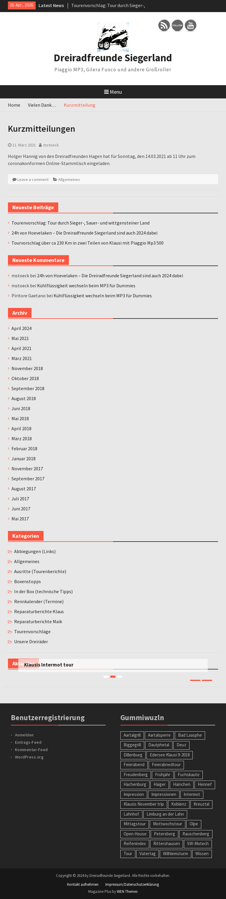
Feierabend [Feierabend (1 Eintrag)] (134, 764)
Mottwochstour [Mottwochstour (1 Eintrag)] (167, 824)
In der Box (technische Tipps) (43, 591)
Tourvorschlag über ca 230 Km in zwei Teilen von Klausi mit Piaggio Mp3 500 (87, 243)
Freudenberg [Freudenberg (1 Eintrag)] (136, 774)
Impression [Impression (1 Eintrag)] (134, 794)
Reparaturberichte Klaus (39, 611)
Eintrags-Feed (28, 742)
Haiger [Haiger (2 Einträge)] (160, 784)
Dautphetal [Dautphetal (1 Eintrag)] (158, 745)
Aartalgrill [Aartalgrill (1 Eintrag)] (132, 735)
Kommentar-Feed (31, 749)
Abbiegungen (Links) (35, 551)
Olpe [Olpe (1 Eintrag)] (194, 824)
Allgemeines (69, 179)
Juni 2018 (20, 408)
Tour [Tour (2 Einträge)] (128, 853)
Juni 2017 (20, 509)
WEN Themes (127, 891)
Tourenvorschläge (32, 631)
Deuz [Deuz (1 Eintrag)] (181, 745)
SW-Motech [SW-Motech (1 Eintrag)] (198, 843)
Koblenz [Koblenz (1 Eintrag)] (178, 804)
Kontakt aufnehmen (83, 884)
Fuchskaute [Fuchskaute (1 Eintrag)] (189, 774)
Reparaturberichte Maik (38, 621)
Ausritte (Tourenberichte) (40, 571)
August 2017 (23, 488)
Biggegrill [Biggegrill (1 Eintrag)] (132, 745)
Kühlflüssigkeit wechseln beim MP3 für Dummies (86, 285)
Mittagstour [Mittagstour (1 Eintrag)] (135, 824)
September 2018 (27, 388)
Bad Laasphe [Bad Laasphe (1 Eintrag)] (190, 735)
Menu (113, 91)
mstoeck (51, 145)
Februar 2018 (24, 448)
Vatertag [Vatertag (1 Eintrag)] (147, 853)
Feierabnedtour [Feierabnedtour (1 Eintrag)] (166, 764)
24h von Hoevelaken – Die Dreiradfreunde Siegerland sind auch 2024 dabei (84, 233)
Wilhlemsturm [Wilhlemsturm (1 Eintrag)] (175, 853)
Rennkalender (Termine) (39, 601)
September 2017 (27, 478)
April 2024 (21, 328)
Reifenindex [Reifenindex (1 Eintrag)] (135, 843)
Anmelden (24, 735)
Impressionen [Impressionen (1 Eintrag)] (163, 794)
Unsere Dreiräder (31, 641)
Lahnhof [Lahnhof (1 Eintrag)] (131, 814)
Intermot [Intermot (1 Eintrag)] (192, 794)
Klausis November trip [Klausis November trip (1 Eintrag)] (144, 804)
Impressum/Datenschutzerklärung (132, 884)
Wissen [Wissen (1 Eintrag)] (202, 853)
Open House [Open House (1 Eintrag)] (135, 834)
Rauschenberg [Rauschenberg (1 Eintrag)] (195, 834)
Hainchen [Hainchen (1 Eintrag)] (181, 784)
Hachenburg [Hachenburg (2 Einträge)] (135, 784)
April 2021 (21, 348)
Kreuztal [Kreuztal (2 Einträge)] (201, 804)
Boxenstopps (27, 581)
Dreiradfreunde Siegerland (113, 57)
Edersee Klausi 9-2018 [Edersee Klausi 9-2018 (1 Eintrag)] (170, 755)
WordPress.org (29, 757)
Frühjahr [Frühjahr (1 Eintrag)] (162, 774)
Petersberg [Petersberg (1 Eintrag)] (164, 834)
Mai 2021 (20, 338)
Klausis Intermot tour (49, 665)
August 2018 (23, 398)
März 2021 (21, 358)
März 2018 (21, 438)
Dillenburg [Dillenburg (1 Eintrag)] (133, 755)
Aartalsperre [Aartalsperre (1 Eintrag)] (159, 735)
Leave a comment (33, 179)
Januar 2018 (23, 458)
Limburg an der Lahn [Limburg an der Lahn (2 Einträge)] (165, 814)
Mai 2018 (20, 418)
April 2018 (21, 428)
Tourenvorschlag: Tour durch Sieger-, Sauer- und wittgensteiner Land (80, 223)
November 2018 (27, 368)
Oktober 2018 (25, 378)
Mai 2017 (20, 519)
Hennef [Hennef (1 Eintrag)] (205, 784)
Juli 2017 (20, 499)
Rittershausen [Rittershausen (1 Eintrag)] (166, 843)
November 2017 (27, 468)
